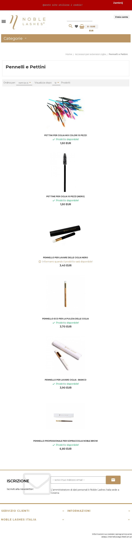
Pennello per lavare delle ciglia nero (65, 257)
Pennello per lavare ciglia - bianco (65, 380)
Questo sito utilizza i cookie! (62, 4)
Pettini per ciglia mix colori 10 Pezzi (65, 135)
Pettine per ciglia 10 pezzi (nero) (65, 196)
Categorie (16, 38)
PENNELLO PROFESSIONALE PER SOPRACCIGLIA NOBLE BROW (65, 441)
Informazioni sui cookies (103, 534)
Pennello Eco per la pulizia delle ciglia (65, 318)
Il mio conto (121, 17)
